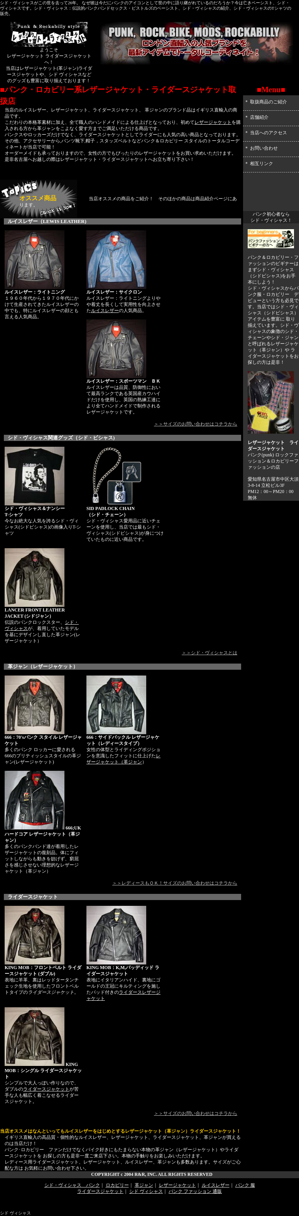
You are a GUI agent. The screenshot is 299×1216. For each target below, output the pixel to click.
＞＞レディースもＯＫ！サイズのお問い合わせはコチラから (174, 883)
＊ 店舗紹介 (256, 117)
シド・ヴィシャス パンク (72, 1185)
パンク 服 (245, 1185)
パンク (255, 455)
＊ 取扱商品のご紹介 (265, 102)
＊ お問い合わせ (261, 148)
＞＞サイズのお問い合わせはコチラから (195, 424)
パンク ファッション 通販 (195, 1191)
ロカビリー (282, 461)
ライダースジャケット (46, 1089)
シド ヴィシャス (146, 1191)
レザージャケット (212, 122)
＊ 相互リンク (258, 163)
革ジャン (132, 762)
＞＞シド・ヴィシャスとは (209, 652)
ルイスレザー (105, 310)
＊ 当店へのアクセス (265, 132)
